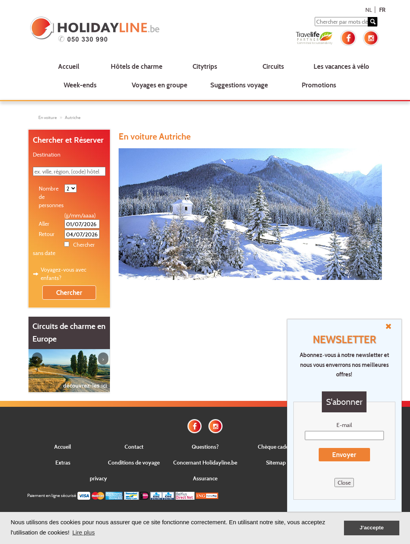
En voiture (47, 117)
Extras (62, 462)
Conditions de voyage (134, 462)
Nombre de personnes (51, 196)
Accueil (68, 66)
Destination (46, 154)
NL (368, 9)
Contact (134, 446)
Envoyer (344, 454)
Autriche (73, 117)
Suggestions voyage (239, 85)
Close (344, 482)
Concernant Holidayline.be (205, 462)
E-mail (344, 424)
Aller (44, 223)
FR (382, 9)
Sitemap (276, 462)
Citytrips (205, 66)
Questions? (205, 446)
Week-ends (80, 85)
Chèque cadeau (276, 446)
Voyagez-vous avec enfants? (63, 273)
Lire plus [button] (83, 532)
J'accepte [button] (371, 528)
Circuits (273, 66)
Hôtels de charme (136, 66)
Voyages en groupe (159, 85)
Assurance (205, 478)
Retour (47, 233)
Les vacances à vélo (341, 66)
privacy (98, 478)
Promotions (319, 85)
